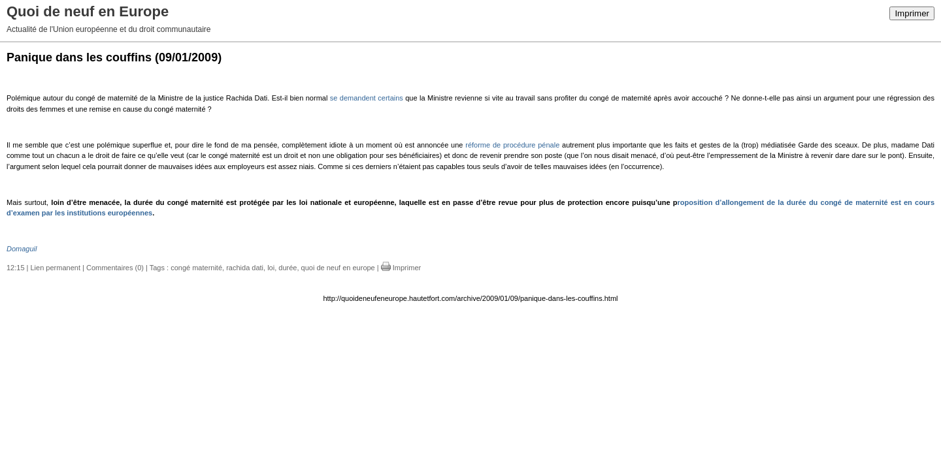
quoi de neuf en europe (338, 268)
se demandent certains (366, 98)
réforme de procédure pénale (512, 145)
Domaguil (22, 249)
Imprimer (912, 13)
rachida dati (244, 268)
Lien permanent (55, 268)
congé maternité (196, 268)
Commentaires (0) (115, 268)
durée (287, 268)
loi (270, 268)
